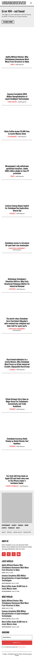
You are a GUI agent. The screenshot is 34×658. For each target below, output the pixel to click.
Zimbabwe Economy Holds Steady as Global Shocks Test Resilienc (17, 441)
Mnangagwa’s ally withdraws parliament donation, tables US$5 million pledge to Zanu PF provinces (17, 170)
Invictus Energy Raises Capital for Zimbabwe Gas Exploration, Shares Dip (17, 208)
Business (12, 213)
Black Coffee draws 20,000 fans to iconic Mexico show (17, 132)
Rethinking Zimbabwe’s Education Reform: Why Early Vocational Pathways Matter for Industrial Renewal (17, 282)
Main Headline (12, 102)
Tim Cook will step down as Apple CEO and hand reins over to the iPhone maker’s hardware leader (17, 479)
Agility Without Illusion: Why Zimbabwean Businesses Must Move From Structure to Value (17, 59)
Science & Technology (12, 486)
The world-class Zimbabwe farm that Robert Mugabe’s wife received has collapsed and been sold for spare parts (17, 322)
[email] (17, 637)
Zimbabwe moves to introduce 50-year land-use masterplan (17, 244)
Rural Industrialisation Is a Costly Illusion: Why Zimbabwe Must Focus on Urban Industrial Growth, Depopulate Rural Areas (17, 363)
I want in (17, 643)
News (12, 64)
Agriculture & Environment (17, 248)
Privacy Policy (21, 647)
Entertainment (12, 136)
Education (12, 289)
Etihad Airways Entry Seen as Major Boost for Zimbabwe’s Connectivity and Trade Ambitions (17, 403)
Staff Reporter (19, 64)
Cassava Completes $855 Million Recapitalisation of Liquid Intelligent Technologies (17, 96)
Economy (12, 369)
